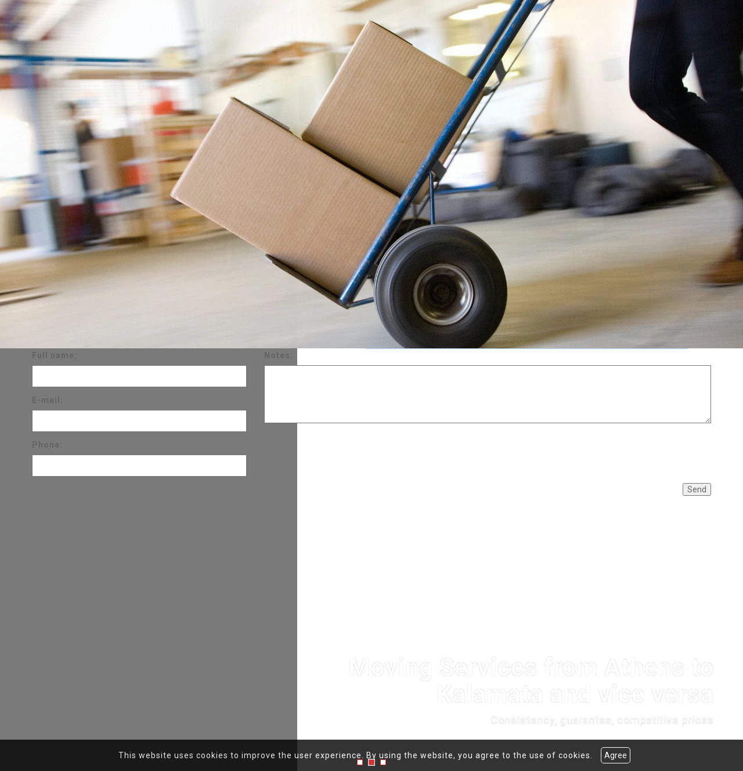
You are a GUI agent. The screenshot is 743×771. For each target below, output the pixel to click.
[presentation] (352, 451)
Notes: (278, 355)
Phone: (47, 444)
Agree (615, 755)
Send (696, 489)
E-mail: (47, 400)
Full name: (54, 355)
